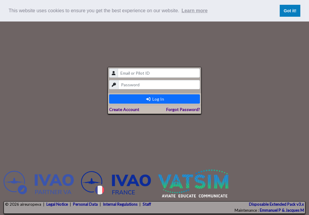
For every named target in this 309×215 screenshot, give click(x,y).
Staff (147, 204)
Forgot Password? (183, 109)
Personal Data (85, 204)
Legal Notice (57, 204)
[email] (159, 73)
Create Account (124, 109)
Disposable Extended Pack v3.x (276, 204)
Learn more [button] (194, 10)
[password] (159, 84)
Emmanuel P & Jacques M (282, 210)
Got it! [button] (290, 10)
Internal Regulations (120, 204)
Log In (155, 99)
